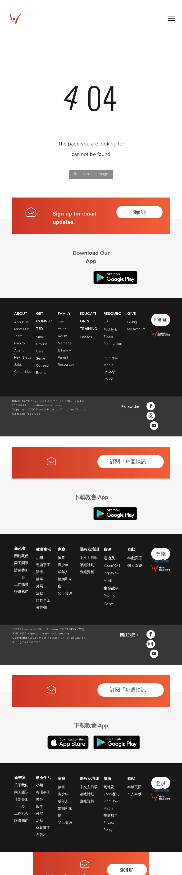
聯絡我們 (21, 591)
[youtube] (154, 426)
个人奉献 (134, 794)
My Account (136, 329)
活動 (39, 593)
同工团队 (21, 792)
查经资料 (87, 801)
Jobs (18, 364)
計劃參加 (21, 569)
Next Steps (22, 357)
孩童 (61, 557)
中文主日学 (89, 787)
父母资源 (65, 822)
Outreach (43, 365)
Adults (63, 336)
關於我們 (21, 555)
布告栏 (41, 834)
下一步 (19, 577)
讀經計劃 (87, 564)
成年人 (63, 572)
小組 (39, 557)
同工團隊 (21, 562)
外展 (39, 586)
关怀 (39, 799)
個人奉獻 (134, 565)
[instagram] (150, 416)
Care (40, 351)
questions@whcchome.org (49, 405)
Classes (86, 337)
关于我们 (21, 785)
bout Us (23, 322)
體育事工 (43, 600)
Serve (40, 358)
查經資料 (87, 572)
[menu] (171, 19)
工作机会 (21, 813)
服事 (39, 579)
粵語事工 (43, 564)
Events (41, 372)
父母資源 (65, 593)
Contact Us (22, 371)
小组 (39, 785)
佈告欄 (41, 607)
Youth (62, 329)
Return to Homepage (91, 173)
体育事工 (43, 827)
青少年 (63, 564)
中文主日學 (89, 557)
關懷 (39, 572)
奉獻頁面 (134, 558)
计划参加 (21, 799)
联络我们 (21, 820)
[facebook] (150, 407)
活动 (39, 820)
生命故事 (111, 588)
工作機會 (21, 584)
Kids (61, 322)
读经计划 (87, 794)
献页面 (136, 787)
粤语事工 (43, 792)
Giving (132, 322)
